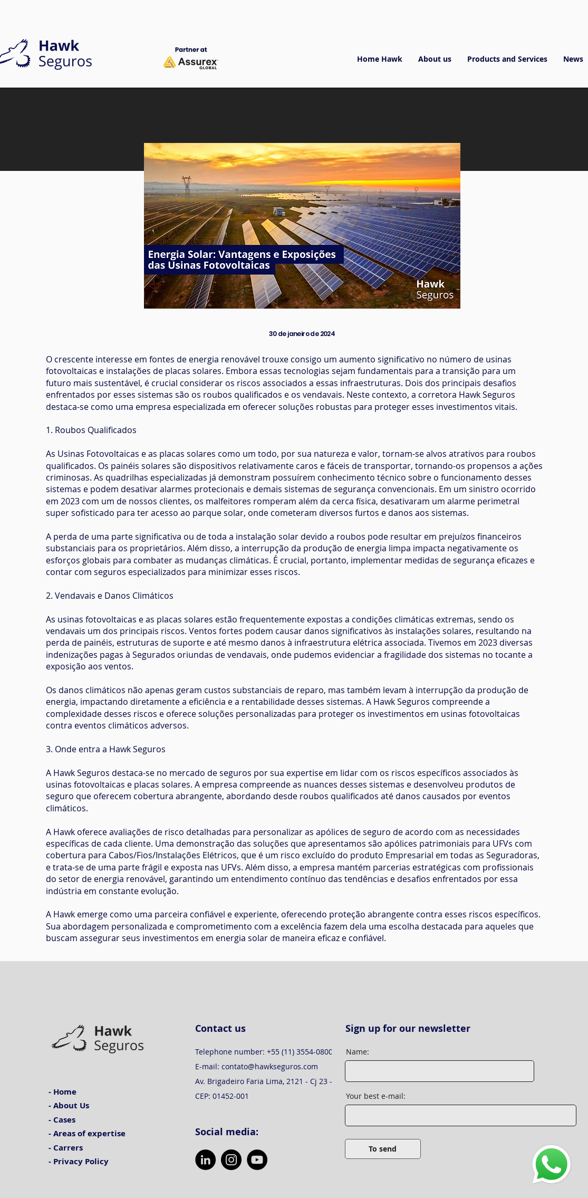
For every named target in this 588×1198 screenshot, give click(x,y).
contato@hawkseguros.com (269, 1066)
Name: (357, 1052)
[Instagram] (231, 1159)
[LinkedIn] (205, 1159)
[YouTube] (257, 1159)
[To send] (383, 1149)
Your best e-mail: (376, 1096)
